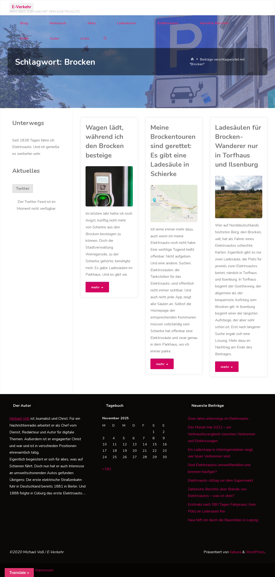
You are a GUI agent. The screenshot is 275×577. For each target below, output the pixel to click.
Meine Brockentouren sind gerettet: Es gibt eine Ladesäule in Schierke (173, 150)
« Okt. (107, 468)
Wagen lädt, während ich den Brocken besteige (105, 141)
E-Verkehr (21, 7)
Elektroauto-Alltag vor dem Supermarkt (220, 480)
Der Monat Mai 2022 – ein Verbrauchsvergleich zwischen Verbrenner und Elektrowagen (221, 433)
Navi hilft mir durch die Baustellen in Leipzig (223, 519)
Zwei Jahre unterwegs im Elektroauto (218, 418)
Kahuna (235, 551)
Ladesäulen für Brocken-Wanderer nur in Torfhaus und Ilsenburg (238, 146)
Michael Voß (19, 418)
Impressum (44, 569)
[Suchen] (105, 38)
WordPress (255, 551)
